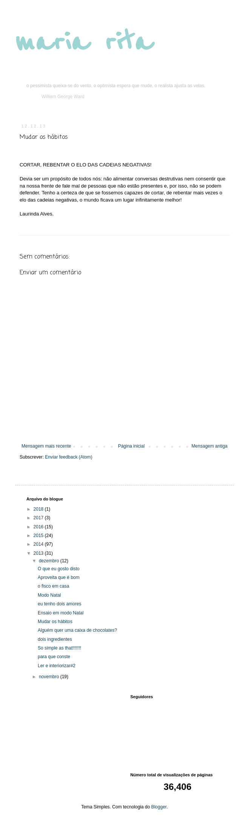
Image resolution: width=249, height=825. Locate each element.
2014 (39, 544)
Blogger (159, 807)
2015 (39, 535)
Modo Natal (49, 595)
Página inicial (131, 446)
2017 (39, 517)
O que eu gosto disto (59, 568)
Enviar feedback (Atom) (68, 457)
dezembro (49, 560)
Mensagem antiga (209, 446)
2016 (39, 526)
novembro (49, 676)
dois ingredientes (55, 639)
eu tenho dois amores (59, 603)
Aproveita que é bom (59, 577)
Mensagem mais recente (46, 446)
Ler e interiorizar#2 (56, 665)
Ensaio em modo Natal (60, 613)
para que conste (54, 656)
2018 (39, 509)
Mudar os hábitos (55, 621)
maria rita (83, 42)
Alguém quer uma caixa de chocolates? (77, 630)
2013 (39, 553)
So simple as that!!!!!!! (59, 648)
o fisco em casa (53, 586)
